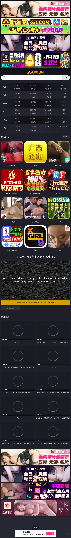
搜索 (65, 78)
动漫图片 (63, 110)
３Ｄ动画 (63, 93)
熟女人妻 (17, 97)
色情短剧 (33, 130)
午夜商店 (33, 127)
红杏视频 (17, 130)
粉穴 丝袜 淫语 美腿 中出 (10, 308)
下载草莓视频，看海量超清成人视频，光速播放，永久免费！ (42, 302)
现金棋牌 (48, 89)
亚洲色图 (33, 110)
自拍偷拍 (33, 93)
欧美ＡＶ (48, 93)
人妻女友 (48, 118)
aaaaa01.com (35, 72)
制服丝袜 (17, 105)
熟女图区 (48, 114)
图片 (5, 111)
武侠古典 (63, 118)
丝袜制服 (33, 97)
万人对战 (48, 85)
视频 (5, 95)
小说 (5, 120)
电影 (5, 103)
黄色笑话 (48, 122)
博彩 (5, 87)
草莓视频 (48, 127)
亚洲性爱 (17, 102)
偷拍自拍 (33, 102)
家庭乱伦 (33, 118)
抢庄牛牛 (63, 89)
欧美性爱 (63, 102)
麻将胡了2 (17, 89)
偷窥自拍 (17, 110)
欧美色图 (48, 110)
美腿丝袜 (17, 114)
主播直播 (48, 97)
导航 (5, 128)
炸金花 (33, 89)
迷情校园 (17, 122)
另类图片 (63, 114)
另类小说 (33, 122)
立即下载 (50, 533)
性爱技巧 (63, 122)
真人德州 (33, 85)
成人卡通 (48, 102)
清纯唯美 (33, 114)
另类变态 (63, 105)
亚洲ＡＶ (17, 93)
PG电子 (17, 85)
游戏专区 (63, 85)
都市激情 (17, 118)
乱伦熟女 (48, 105)
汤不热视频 (63, 127)
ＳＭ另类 (63, 97)
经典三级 (33, 105)
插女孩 (17, 127)
